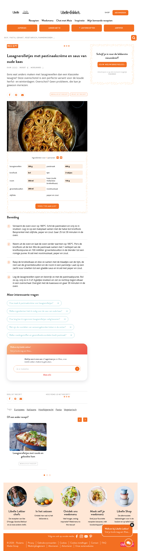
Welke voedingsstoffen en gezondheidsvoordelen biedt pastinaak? (40, 335)
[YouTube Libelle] (86, 536)
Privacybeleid (112, 74)
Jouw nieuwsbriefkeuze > (112, 64)
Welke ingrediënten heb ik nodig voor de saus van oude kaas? (38, 311)
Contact (94, 542)
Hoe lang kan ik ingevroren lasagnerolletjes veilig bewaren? (37, 319)
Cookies (63, 542)
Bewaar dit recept (59, 94)
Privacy (31, 542)
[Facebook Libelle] (76, 536)
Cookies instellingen (79, 542)
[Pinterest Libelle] (90, 536)
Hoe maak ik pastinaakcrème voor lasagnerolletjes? (34, 303)
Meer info (47, 374)
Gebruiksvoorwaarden (46, 542)
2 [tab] (47, 475)
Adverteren (67, 546)
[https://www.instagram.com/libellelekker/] (81, 536)
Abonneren (53, 546)
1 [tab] (44, 475)
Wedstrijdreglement (36, 546)
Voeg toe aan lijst (47, 206)
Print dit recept (78, 94)
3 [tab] (50, 475)
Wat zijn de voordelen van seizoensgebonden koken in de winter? (40, 327)
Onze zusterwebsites (84, 546)
